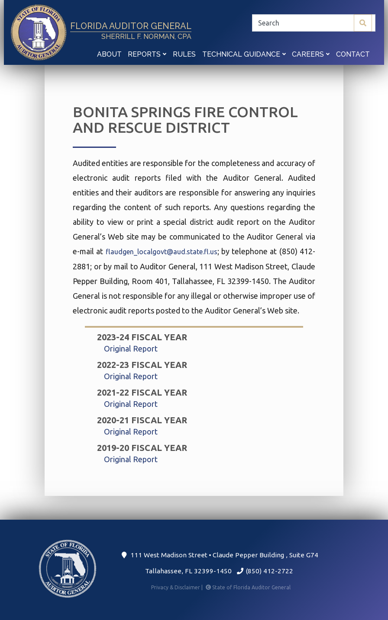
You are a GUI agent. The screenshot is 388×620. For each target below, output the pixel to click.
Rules (184, 54)
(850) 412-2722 (265, 571)
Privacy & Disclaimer (177, 587)
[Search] (313, 23)
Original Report (131, 348)
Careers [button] (311, 54)
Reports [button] (147, 54)
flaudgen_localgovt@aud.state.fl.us (161, 252)
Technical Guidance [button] (244, 54)
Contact (353, 54)
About (109, 54)
